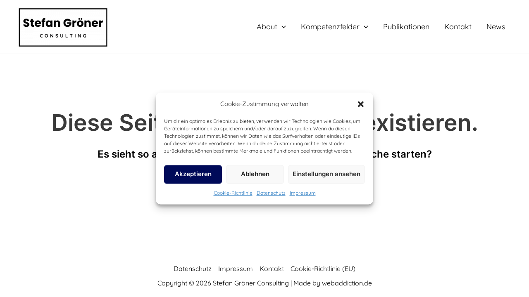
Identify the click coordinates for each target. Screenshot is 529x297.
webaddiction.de (347, 283)
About (271, 26)
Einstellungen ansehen (326, 174)
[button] (361, 104)
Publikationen (406, 26)
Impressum (303, 193)
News (495, 26)
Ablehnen (255, 174)
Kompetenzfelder (334, 26)
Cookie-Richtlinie (233, 193)
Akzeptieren (193, 174)
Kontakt (458, 26)
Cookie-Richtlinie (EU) (323, 268)
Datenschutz (271, 193)
